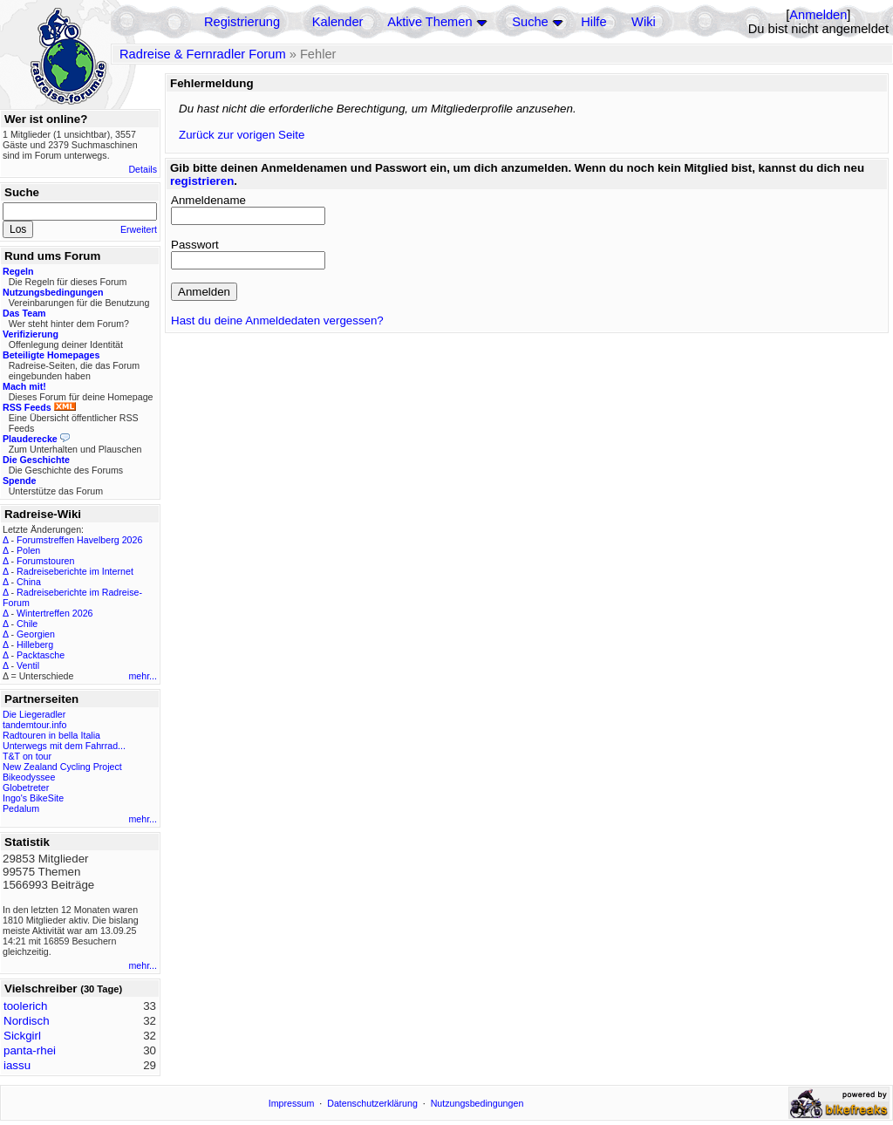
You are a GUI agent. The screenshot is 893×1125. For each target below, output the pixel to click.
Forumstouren (45, 561)
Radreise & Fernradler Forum (202, 54)
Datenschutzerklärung (372, 1103)
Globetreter (26, 787)
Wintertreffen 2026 (54, 613)
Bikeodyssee (29, 777)
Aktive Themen (429, 22)
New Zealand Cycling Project (62, 766)
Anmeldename (208, 200)
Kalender (338, 22)
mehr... (142, 676)
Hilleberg (35, 644)
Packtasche (41, 655)
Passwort (195, 244)
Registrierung (242, 22)
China (29, 581)
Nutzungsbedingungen (477, 1103)
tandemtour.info (34, 724)
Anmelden (818, 15)
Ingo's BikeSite (33, 798)
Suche (530, 22)
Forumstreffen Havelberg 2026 (79, 540)
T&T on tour (27, 756)
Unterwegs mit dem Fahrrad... (64, 745)
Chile (27, 623)
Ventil (28, 665)
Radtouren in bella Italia (51, 735)
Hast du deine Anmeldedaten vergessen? (277, 320)
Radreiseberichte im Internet (75, 571)
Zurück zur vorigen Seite (241, 134)
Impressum (292, 1103)
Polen (28, 550)
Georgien (36, 634)
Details (142, 169)
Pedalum (21, 808)
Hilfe (593, 22)
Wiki (643, 22)
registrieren (202, 181)
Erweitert (138, 229)
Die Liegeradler (34, 714)
